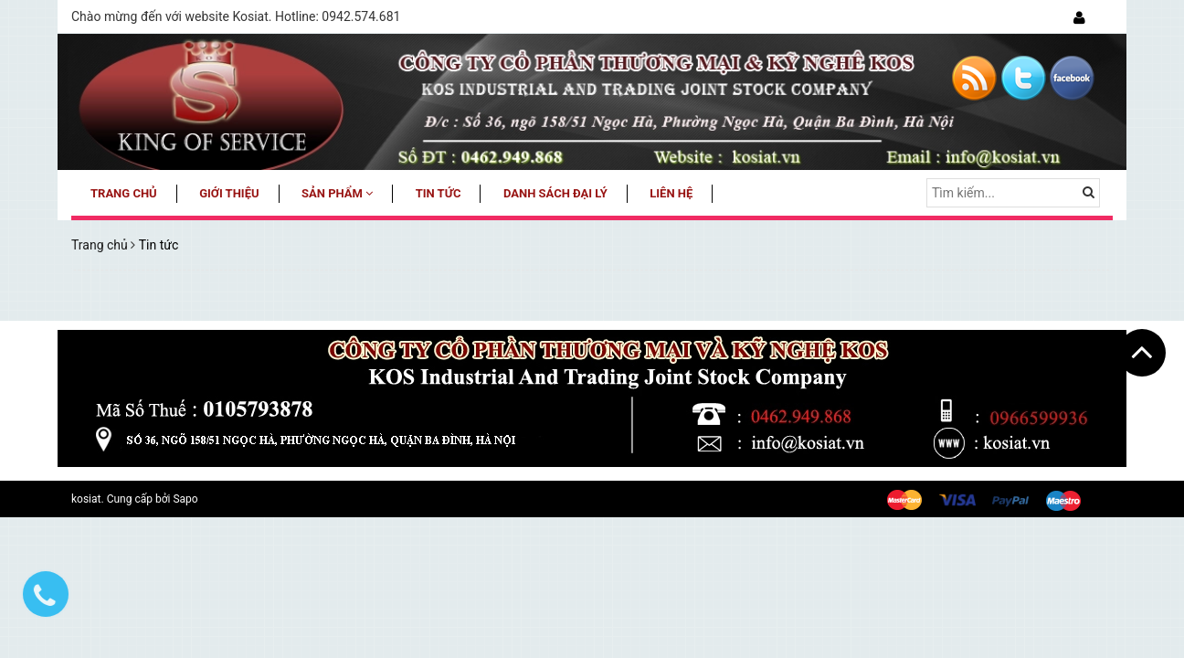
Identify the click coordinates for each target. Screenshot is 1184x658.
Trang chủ (123, 193)
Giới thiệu (229, 193)
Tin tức (438, 193)
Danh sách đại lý (555, 193)
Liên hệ (671, 193)
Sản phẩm (337, 193)
